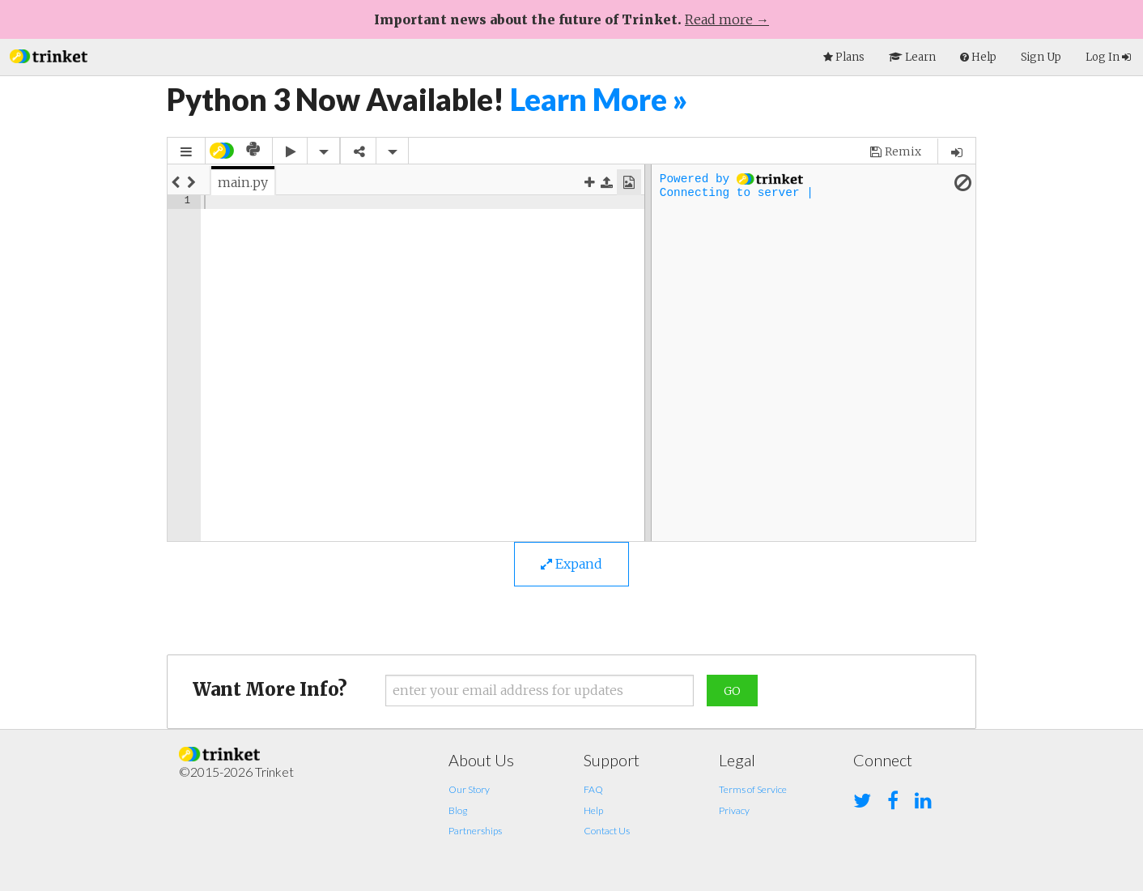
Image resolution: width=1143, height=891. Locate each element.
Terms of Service (753, 789)
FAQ (593, 789)
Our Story (469, 789)
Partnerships (475, 831)
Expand (571, 564)
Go (732, 691)
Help (593, 810)
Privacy (734, 810)
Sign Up (1041, 57)
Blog (457, 810)
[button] (48, 55)
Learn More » (599, 99)
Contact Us (607, 831)
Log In (1108, 57)
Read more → (727, 19)
